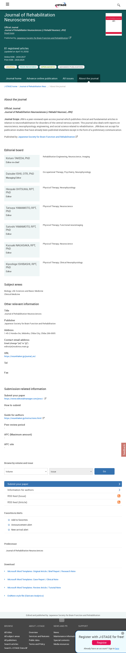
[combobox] (26, 471)
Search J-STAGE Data (15, 647)
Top (61, 620)
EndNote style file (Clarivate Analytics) (26, 595)
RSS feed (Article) (64, 502)
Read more (9, 33)
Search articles (11, 644)
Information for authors (64, 490)
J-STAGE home (10, 86)
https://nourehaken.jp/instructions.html (22, 418)
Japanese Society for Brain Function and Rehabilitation (42, 37)
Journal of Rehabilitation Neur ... (33, 86)
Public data (34, 640)
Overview (33, 632)
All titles (8, 632)
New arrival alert (19, 529)
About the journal (89, 78)
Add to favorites (19, 519)
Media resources (61, 644)
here (117, 648)
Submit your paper (64, 484)
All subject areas (12, 636)
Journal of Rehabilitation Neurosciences (24, 550)
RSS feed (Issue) (64, 496)
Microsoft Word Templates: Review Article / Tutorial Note (34, 587)
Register (102, 642)
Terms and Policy (37, 644)
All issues (68, 78)
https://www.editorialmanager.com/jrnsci (23, 398)
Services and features (39, 636)
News (56, 632)
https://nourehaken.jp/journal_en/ (20, 356)
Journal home (13, 78)
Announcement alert (21, 524)
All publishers (10, 640)
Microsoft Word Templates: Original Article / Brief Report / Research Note (42, 571)
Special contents (61, 640)
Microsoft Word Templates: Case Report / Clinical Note (33, 579)
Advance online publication (42, 78)
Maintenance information (65, 636)
